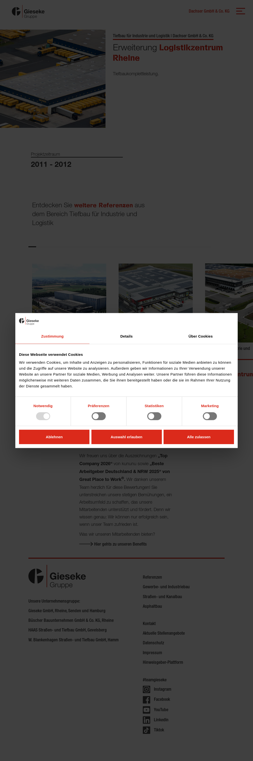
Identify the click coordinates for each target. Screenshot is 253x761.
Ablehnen (54, 437)
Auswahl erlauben (126, 437)
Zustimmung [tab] (52, 336)
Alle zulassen (199, 437)
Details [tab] (126, 336)
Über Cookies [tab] (201, 336)
